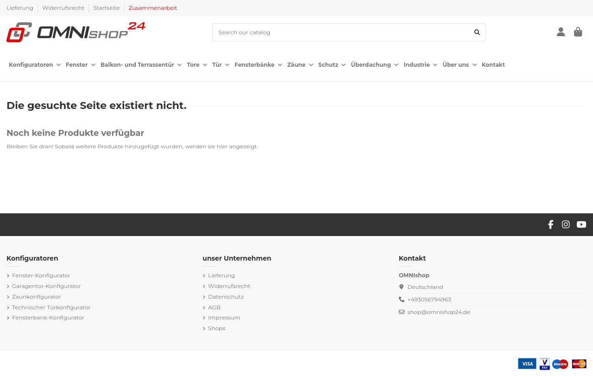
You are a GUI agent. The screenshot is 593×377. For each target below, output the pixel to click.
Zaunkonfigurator (36, 296)
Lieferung (20, 7)
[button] (34, 65)
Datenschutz (226, 296)
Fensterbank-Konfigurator (48, 317)
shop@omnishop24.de (438, 311)
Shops (216, 328)
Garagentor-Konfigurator (46, 285)
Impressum (224, 317)
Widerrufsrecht (64, 7)
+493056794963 (429, 299)
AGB (214, 307)
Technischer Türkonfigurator (51, 307)
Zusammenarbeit (153, 7)
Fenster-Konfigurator (41, 275)
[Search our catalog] (477, 32)
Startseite (107, 7)
